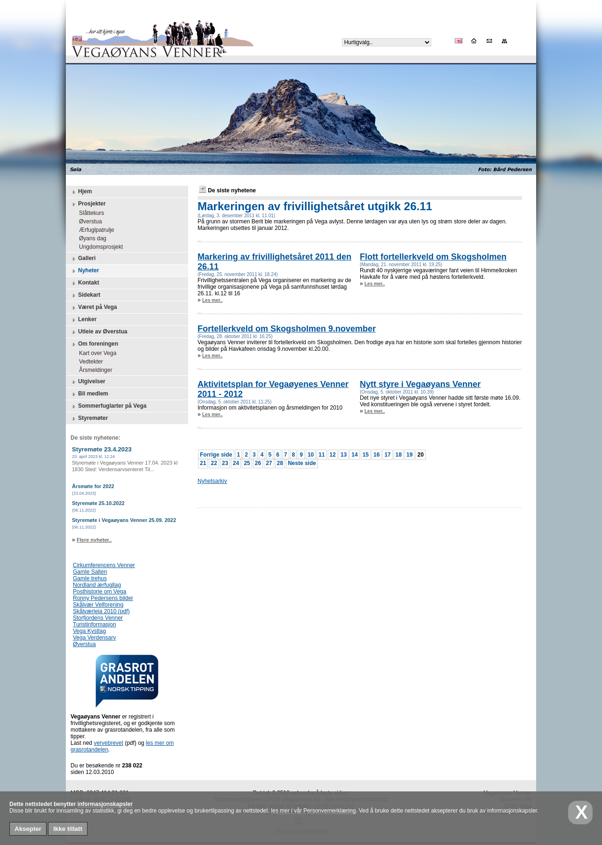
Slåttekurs (89, 213)
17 (387, 454)
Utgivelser (88, 382)
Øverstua (88, 221)
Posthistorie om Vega (99, 591)
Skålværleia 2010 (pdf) (101, 611)
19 (409, 454)
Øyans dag (90, 238)
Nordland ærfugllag (97, 585)
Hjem (81, 192)
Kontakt (85, 283)
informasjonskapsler (105, 804)
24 (236, 463)
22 (214, 463)
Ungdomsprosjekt (98, 247)
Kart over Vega (95, 353)
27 (269, 463)
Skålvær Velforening (98, 604)
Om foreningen (94, 344)
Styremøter (89, 418)
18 (399, 454)
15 (366, 454)
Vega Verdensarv (94, 637)
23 (225, 463)
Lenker (83, 320)
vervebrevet (108, 743)
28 (280, 463)
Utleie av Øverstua (99, 332)
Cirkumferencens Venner (104, 565)
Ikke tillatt (67, 828)
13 (344, 454)
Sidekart (85, 295)
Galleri (83, 258)
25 (247, 463)
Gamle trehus (90, 578)
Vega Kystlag (89, 631)
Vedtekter (88, 361)
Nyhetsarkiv (212, 481)
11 (321, 454)
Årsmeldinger (93, 370)
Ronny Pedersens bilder (103, 598)
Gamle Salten (90, 572)
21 (203, 463)
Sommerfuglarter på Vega (108, 406)
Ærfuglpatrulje (94, 230)
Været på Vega (94, 307)
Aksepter (28, 828)
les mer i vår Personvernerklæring (313, 810)
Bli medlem (89, 394)
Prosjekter (88, 204)
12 (333, 454)
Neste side (302, 463)
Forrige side (216, 454)
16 (376, 454)
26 (258, 463)
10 (311, 454)
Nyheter (85, 271)
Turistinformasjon (94, 624)
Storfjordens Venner (98, 618)
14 (354, 454)
